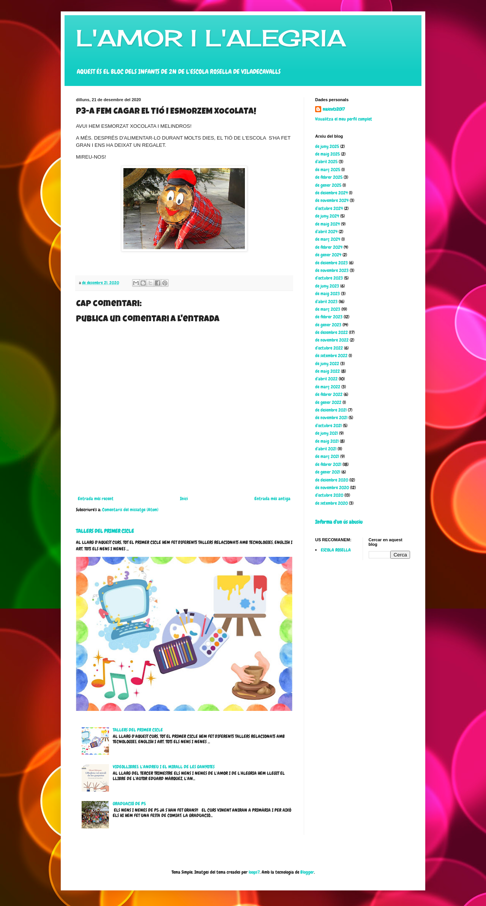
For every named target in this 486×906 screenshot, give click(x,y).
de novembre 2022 (332, 340)
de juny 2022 (327, 364)
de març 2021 (327, 456)
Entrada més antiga (272, 499)
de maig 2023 (327, 294)
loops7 (254, 872)
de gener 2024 (328, 255)
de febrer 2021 (328, 464)
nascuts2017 (334, 109)
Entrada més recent (96, 499)
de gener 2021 (327, 472)
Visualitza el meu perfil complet (343, 119)
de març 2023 (327, 309)
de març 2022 (327, 387)
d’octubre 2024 (329, 208)
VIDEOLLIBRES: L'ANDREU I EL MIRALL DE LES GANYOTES (164, 767)
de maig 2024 (327, 224)
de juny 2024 (327, 216)
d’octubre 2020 (329, 495)
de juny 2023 (327, 286)
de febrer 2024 (328, 247)
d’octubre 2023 (329, 278)
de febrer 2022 (328, 394)
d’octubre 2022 (329, 348)
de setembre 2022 (331, 356)
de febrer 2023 (328, 317)
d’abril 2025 (326, 162)
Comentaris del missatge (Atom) (130, 510)
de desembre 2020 (331, 480)
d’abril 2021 (325, 449)
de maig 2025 (327, 154)
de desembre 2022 (331, 332)
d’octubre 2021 (328, 426)
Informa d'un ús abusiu (339, 521)
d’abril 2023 (326, 302)
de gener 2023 (328, 325)
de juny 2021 (326, 433)
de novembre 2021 (331, 418)
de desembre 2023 (331, 263)
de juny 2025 (327, 146)
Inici (184, 499)
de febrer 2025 (328, 177)
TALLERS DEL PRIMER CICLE (105, 531)
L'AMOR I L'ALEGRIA (211, 38)
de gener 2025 (328, 185)
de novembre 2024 (332, 200)
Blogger (307, 872)
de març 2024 (327, 239)
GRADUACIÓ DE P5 (129, 804)
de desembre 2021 (331, 410)
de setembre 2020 (331, 503)
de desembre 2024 (331, 193)
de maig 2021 (327, 441)
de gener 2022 (328, 402)
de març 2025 (327, 170)
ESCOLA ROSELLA (336, 550)
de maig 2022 (327, 371)
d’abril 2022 (326, 379)
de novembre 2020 (332, 488)
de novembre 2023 (332, 270)
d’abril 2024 (326, 232)
